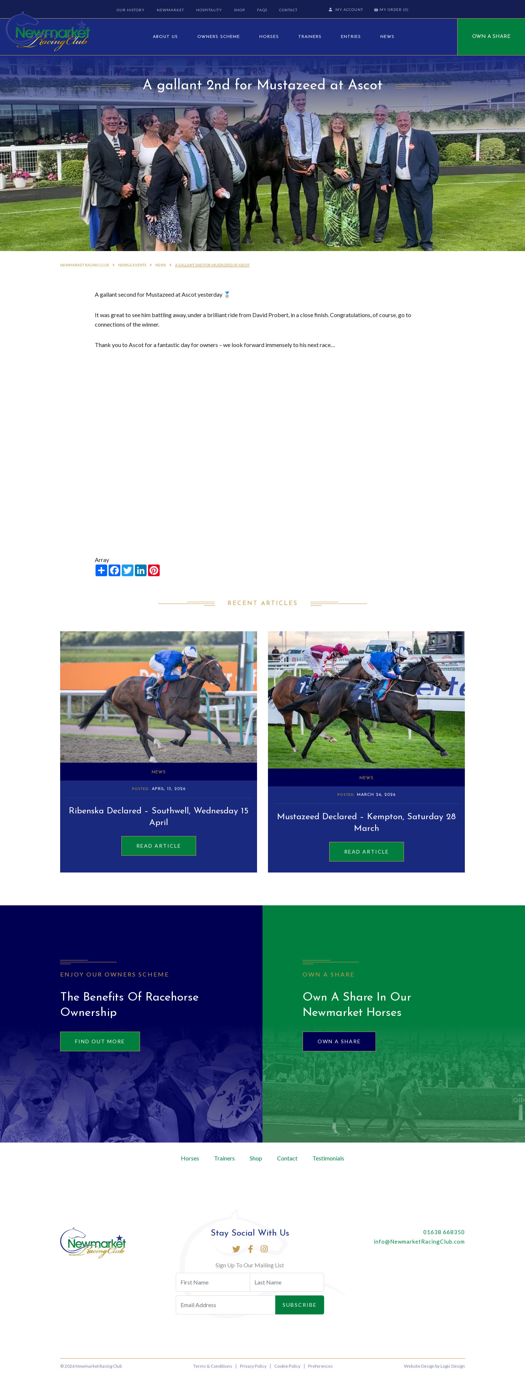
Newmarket (169, 10)
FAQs (261, 10)
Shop (238, 10)
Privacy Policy (253, 1371)
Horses (269, 37)
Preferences (320, 1371)
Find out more (100, 1046)
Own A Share (491, 36)
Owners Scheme (218, 37)
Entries (351, 37)
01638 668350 (444, 1237)
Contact (288, 10)
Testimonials (328, 1163)
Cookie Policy (287, 1371)
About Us (165, 37)
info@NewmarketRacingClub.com (419, 1246)
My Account (347, 9)
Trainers (310, 37)
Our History (130, 10)
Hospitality (208, 10)
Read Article (158, 851)
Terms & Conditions (212, 1371)
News (387, 37)
